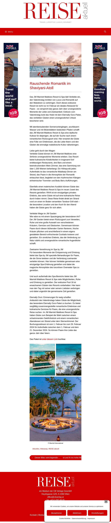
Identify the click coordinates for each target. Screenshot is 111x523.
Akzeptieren (56, 513)
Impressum (91, 518)
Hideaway (44, 449)
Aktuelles (35, 449)
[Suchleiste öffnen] (105, 31)
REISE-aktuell (54, 449)
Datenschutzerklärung (79, 518)
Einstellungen (97, 513)
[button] (106, 501)
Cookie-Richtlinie (64, 518)
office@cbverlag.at (55, 497)
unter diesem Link (50, 339)
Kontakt (33, 515)
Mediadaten (43, 515)
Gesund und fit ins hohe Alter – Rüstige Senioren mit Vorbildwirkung (73, 458)
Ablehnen (77, 513)
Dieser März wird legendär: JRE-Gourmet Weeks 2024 (49, 458)
